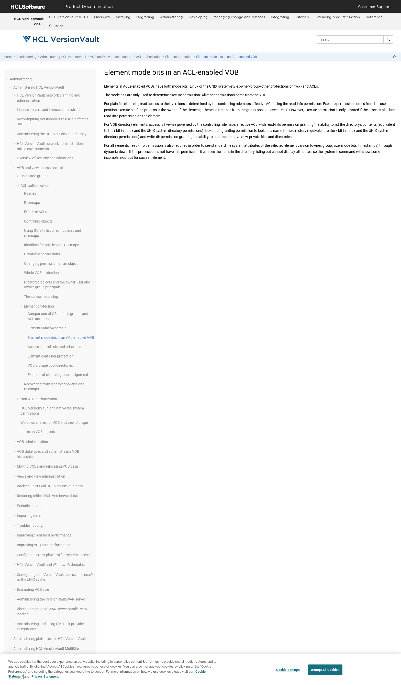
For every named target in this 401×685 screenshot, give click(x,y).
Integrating (280, 17)
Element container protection (50, 356)
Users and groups (34, 176)
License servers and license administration (50, 110)
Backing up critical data (50, 486)
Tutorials (302, 17)
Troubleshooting (30, 525)
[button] (8, 79)
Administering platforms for (49, 639)
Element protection (178, 57)
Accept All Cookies (325, 670)
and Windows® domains (51, 565)
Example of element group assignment (58, 375)
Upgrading (145, 17)
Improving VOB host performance (43, 545)
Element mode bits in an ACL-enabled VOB (226, 57)
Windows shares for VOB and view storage (54, 422)
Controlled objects (38, 221)
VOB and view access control (111, 57)
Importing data (29, 515)
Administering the (51, 599)
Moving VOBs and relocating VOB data (47, 466)
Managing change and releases (239, 17)
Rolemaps (32, 203)
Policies (30, 193)
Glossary (56, 25)
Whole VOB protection (41, 273)
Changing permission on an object (51, 263)
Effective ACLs (35, 212)
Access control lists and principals (54, 347)
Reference (374, 17)
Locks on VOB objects (37, 432)
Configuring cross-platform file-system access (53, 555)
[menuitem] (68, 17)
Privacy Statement (45, 677)
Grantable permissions (42, 254)
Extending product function (337, 17)
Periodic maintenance (34, 506)
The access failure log (41, 296)
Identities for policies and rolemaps (51, 245)
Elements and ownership (47, 328)
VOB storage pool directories (50, 365)
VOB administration (32, 442)
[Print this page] (395, 57)
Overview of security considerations (45, 158)
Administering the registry (51, 134)
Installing (123, 17)
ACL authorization (148, 57)
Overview (102, 17)
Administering (171, 17)
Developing (198, 17)
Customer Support (374, 6)
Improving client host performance (44, 535)
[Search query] (355, 39)
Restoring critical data (49, 496)
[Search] (388, 39)
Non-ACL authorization (38, 399)
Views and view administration (41, 476)
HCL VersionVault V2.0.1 (28, 21)
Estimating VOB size (33, 589)
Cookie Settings (288, 670)
